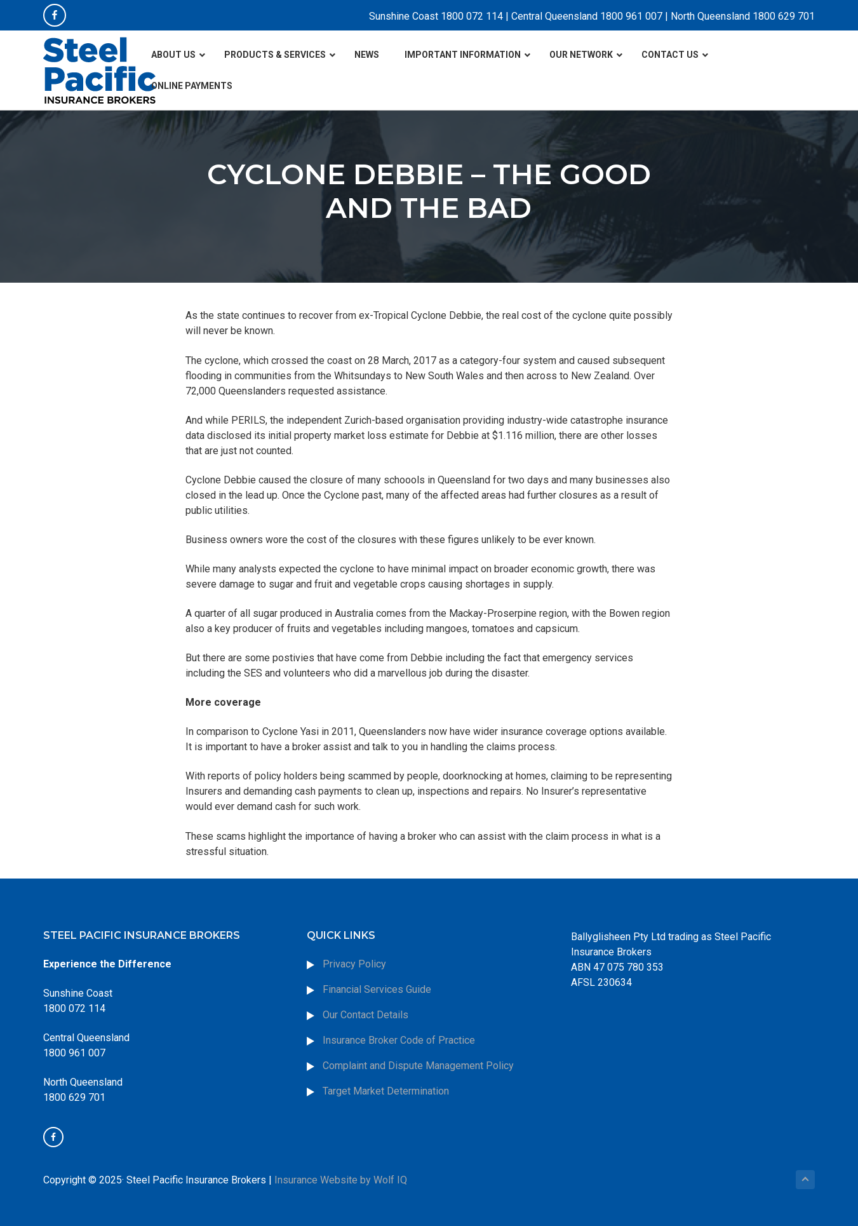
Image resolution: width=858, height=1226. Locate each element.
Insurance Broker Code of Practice (400, 1040)
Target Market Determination (386, 1091)
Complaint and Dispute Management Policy (418, 1066)
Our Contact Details (365, 1015)
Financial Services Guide (377, 989)
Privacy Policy (354, 964)
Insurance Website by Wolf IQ (340, 1180)
